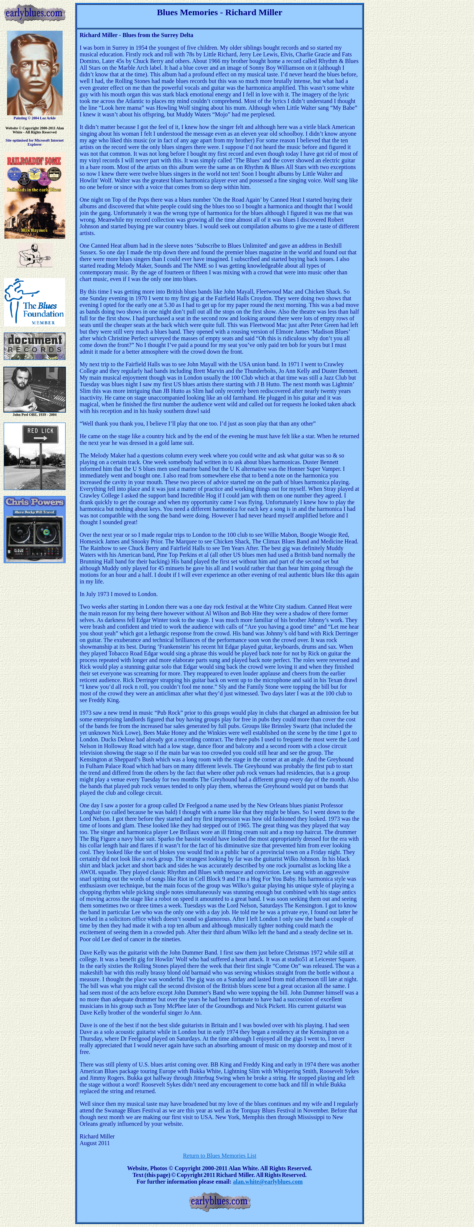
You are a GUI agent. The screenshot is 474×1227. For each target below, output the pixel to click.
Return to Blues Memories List (219, 1155)
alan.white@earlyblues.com (268, 1181)
